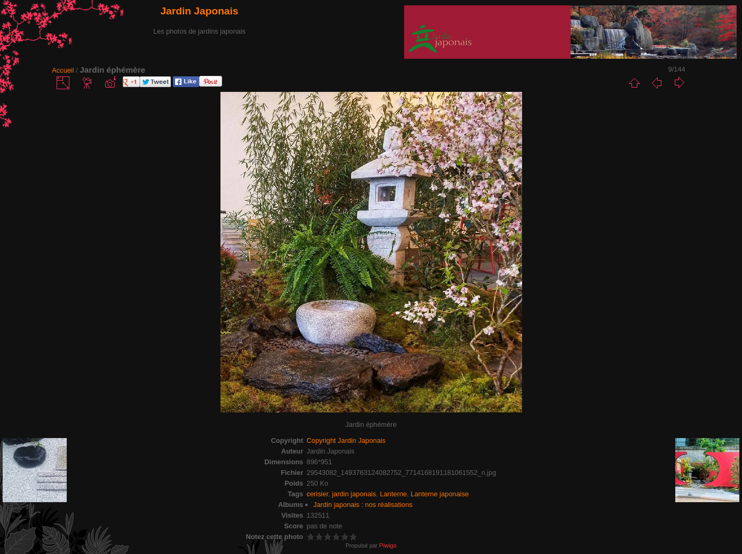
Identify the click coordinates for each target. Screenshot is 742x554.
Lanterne (393, 494)
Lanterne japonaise (440, 494)
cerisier (317, 494)
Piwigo (387, 545)
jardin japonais (354, 494)
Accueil (63, 70)
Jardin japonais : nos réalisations (363, 505)
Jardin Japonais (199, 11)
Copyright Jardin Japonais (345, 440)
